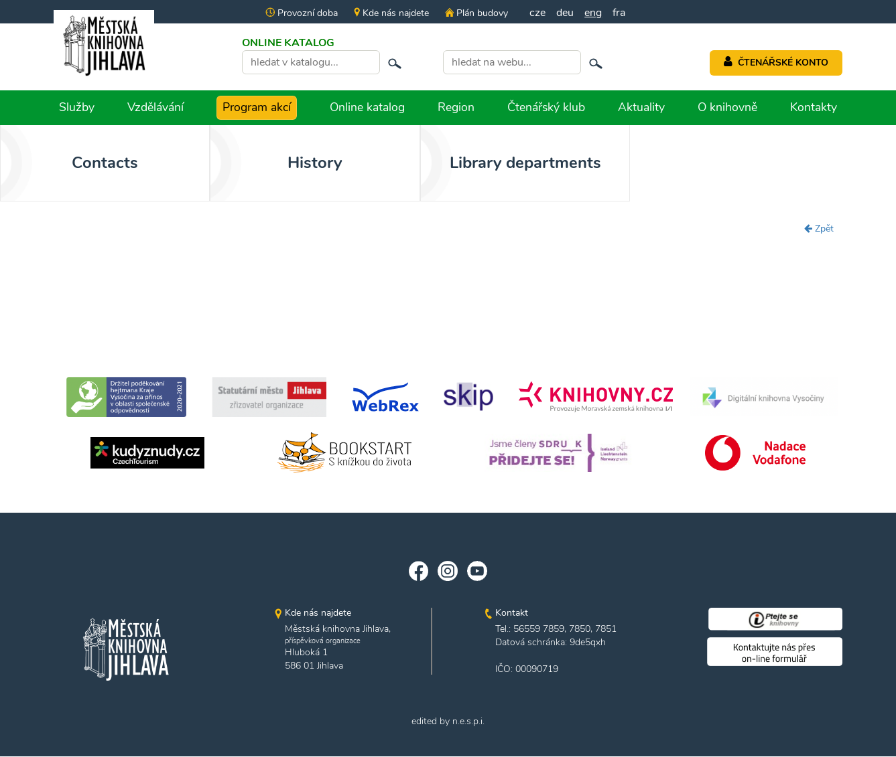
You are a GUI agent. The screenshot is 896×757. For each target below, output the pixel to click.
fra (619, 12)
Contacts (89, 162)
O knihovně (727, 107)
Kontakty (813, 107)
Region (456, 107)
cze (537, 12)
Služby (76, 107)
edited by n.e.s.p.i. (448, 722)
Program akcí (256, 107)
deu (565, 12)
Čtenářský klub (546, 107)
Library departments (448, 162)
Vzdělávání (155, 107)
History (268, 162)
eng (593, 12)
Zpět (819, 228)
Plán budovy (476, 13)
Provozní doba (301, 13)
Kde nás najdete (391, 13)
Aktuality (641, 107)
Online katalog (367, 107)
